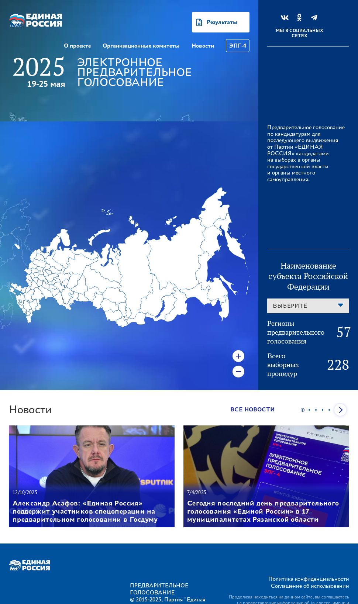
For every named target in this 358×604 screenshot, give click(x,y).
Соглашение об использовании (310, 585)
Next (340, 410)
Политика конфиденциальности (308, 578)
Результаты (222, 21)
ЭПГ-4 (237, 45)
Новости (203, 45)
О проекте (77, 45)
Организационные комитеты (141, 45)
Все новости (252, 409)
